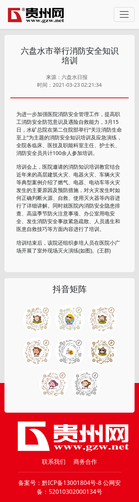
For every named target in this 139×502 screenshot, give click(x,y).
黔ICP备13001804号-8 (72, 483)
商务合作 (85, 462)
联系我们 (54, 462)
